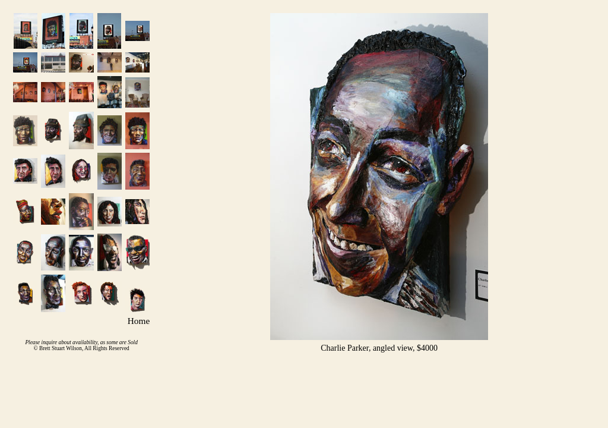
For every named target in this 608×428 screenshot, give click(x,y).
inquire (50, 342)
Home (139, 321)
